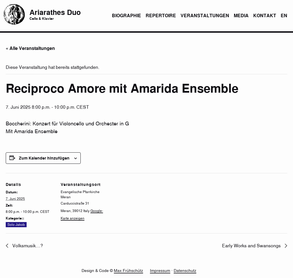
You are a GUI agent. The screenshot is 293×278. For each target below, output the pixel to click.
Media (241, 15)
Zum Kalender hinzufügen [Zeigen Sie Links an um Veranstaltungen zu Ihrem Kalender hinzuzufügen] (44, 157)
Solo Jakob (16, 225)
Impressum (160, 270)
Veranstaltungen (205, 15)
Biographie (126, 15)
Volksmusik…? (27, 245)
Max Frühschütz (128, 270)
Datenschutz (185, 270)
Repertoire (161, 15)
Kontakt (264, 15)
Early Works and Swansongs (252, 245)
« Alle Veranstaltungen (30, 48)
